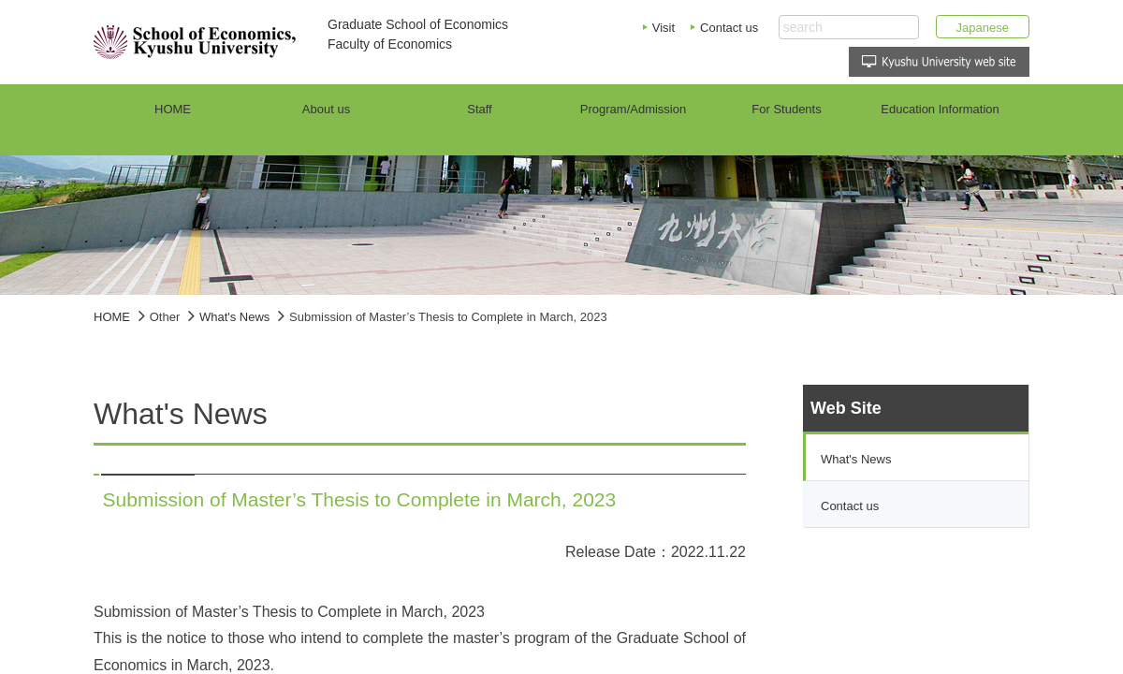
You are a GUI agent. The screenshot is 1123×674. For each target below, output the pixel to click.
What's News (234, 317)
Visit (663, 28)
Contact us (729, 28)
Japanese (982, 28)
